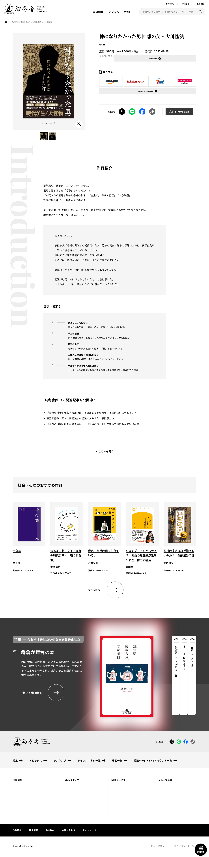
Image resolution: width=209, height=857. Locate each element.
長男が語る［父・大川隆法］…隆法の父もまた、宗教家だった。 (83, 418)
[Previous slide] (42, 123)
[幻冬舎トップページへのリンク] (25, 12)
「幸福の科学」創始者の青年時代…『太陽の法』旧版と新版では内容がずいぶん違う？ (95, 424)
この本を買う (106, 451)
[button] (44, 136)
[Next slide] (54, 123)
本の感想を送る (182, 111)
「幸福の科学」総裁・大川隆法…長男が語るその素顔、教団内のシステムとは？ (92, 412)
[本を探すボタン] (200, 11)
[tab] (176, 675)
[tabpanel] (83, 675)
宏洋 (102, 45)
